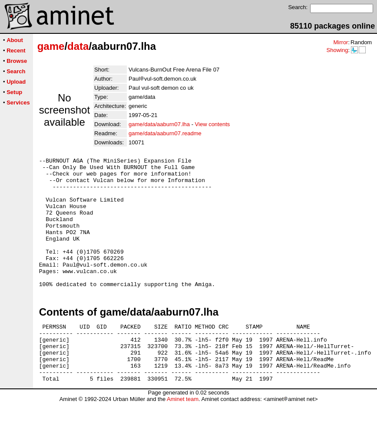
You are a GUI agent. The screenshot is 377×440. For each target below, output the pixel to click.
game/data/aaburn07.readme (165, 133)
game (51, 46)
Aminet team (182, 436)
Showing (337, 50)
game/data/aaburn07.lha (159, 124)
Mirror (340, 42)
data (78, 46)
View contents (212, 124)
